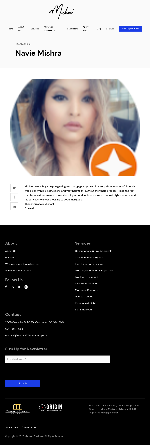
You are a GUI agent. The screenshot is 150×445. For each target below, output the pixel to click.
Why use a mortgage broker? (22, 264)
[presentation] (30, 372)
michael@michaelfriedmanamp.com (26, 335)
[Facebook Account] (6, 287)
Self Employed (83, 309)
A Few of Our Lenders (18, 270)
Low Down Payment (86, 277)
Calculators (72, 28)
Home (10, 28)
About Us (10, 251)
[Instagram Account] (26, 287)
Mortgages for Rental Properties (94, 270)
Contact (110, 28)
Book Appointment (130, 28)
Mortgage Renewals (86, 290)
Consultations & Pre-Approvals (93, 251)
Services (35, 28)
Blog (99, 28)
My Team (10, 257)
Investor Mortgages (86, 283)
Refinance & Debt (85, 303)
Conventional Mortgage (89, 257)
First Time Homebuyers (89, 264)
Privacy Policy (29, 426)
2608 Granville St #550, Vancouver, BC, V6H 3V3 (34, 322)
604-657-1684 (14, 328)
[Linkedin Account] (12, 287)
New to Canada (84, 296)
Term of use (11, 426)
